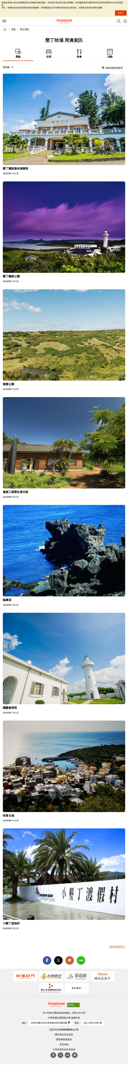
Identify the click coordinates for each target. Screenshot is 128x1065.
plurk (75, 1055)
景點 (13, 29)
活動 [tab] (110, 53)
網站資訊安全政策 (64, 1034)
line (81, 960)
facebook (47, 960)
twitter (58, 960)
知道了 (121, 13)
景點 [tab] (18, 53)
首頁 (5, 29)
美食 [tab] (79, 53)
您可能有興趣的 (125, 21)
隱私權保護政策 (64, 1039)
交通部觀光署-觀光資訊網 (64, 21)
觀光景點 (24, 29)
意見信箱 (64, 1044)
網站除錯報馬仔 (117, 946)
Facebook (53, 1055)
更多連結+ (77, 988)
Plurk (69, 960)
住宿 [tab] (49, 53)
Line (67, 1055)
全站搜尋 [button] (119, 21)
